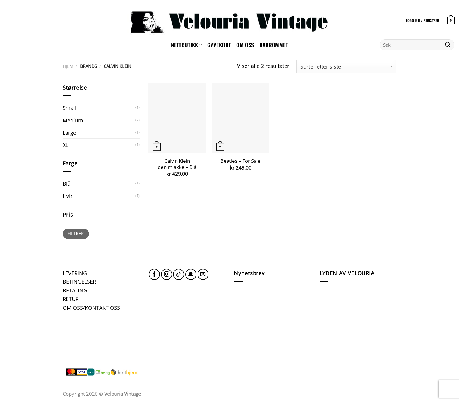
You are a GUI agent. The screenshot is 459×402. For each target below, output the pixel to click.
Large (69, 132)
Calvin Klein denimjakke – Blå (177, 164)
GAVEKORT (219, 45)
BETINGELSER (79, 281)
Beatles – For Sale (240, 161)
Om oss (245, 45)
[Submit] (447, 44)
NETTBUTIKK (186, 45)
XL (65, 144)
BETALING (75, 290)
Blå (67, 183)
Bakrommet (273, 45)
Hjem (68, 66)
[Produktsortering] (346, 66)
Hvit (67, 196)
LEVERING (75, 273)
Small (69, 107)
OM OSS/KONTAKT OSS (91, 307)
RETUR (71, 298)
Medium (73, 120)
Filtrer (76, 233)
